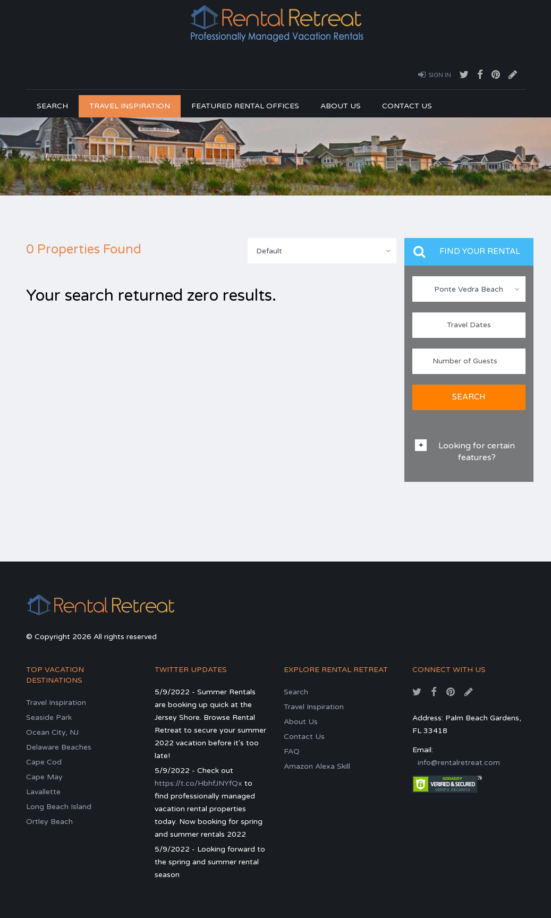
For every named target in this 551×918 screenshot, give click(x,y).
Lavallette (43, 791)
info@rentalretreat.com (459, 762)
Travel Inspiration (129, 105)
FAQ (292, 751)
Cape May (44, 776)
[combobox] (322, 251)
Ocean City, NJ (52, 732)
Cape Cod (44, 762)
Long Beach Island (58, 806)
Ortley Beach (49, 821)
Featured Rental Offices (245, 105)
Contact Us (407, 105)
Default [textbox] (269, 251)
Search (52, 105)
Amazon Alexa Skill (317, 766)
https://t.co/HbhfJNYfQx (198, 783)
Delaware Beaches (58, 747)
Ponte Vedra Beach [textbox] (468, 289)
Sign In (434, 74)
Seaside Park (49, 717)
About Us (340, 105)
